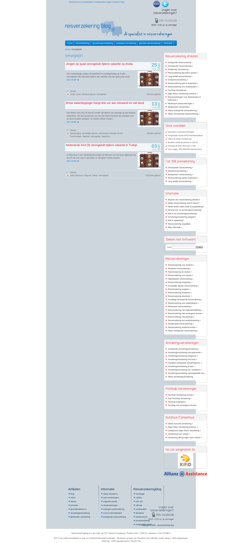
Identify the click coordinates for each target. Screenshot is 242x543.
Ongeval (87, 175)
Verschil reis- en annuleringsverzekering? (185, 210)
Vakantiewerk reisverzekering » (181, 279)
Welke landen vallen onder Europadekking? (186, 207)
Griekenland (104, 133)
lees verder (72, 80)
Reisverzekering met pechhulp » (181, 317)
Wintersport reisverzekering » (180, 306)
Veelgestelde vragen (103, 2)
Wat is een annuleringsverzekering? (182, 214)
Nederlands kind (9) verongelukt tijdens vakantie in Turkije (101, 145)
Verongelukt (101, 94)
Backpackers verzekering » (179, 107)
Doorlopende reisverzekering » (180, 66)
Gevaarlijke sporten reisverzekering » (183, 286)
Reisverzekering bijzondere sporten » (183, 73)
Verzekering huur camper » (179, 434)
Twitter (165, 4)
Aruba (72, 94)
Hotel (72, 175)
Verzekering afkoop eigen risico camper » (185, 437)
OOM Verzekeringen (111, 498)
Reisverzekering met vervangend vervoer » (185, 313)
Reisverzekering (82, 43)
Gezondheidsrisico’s (79, 509)
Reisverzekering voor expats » (180, 275)
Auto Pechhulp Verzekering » (180, 398)
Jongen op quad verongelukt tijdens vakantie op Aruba (99, 63)
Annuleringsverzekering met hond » (182, 359)
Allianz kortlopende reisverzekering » (183, 110)
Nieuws (73, 91)
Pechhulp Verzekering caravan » (181, 395)
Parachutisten (75, 136)
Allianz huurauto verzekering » (180, 424)
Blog (122, 2)
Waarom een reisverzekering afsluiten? (184, 200)
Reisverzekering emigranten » (180, 282)
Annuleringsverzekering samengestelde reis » (186, 373)
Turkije (95, 175)
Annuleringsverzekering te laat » (181, 366)
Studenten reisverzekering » (179, 268)
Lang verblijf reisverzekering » (180, 76)
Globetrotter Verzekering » (178, 69)
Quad (78, 94)
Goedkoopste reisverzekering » (181, 324)
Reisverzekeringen (110, 505)
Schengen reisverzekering (113, 509)
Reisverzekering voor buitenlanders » (183, 87)
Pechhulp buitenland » (177, 402)
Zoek (169, 247)
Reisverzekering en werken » (180, 272)
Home (70, 43)
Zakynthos (105, 136)
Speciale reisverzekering (149, 43)
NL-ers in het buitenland (112, 513)
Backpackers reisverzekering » (180, 174)
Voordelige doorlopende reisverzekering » (185, 300)
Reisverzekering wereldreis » (180, 296)
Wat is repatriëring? (176, 220)
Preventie (74, 505)
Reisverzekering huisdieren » (180, 293)
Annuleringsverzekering (102, 43)
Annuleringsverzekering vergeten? (182, 217)
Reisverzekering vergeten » (179, 289)
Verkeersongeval (88, 94)
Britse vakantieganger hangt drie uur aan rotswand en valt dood (105, 102)
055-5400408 (165, 515)
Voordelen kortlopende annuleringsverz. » (185, 363)
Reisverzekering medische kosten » (182, 327)
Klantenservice (75, 2)
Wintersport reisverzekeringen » (181, 103)
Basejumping (75, 133)
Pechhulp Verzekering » (177, 90)
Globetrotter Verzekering (80, 517)
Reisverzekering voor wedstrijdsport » (183, 303)
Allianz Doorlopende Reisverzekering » (184, 114)
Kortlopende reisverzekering (114, 517)
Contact (116, 2)
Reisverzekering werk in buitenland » (183, 83)
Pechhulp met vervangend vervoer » (183, 405)
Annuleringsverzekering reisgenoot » (183, 356)
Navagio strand (116, 133)
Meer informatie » (175, 227)
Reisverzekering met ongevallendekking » (185, 310)
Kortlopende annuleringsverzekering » (183, 349)
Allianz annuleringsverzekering (180, 377)
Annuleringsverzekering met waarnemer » (185, 352)
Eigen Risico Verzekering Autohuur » (183, 94)
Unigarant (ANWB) (110, 501)
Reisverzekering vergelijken (179, 224)
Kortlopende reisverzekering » (180, 62)
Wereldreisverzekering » (178, 171)
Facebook (156, 4)
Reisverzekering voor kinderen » (181, 265)
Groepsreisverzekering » (178, 80)
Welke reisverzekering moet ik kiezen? (184, 203)
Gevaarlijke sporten (90, 133)
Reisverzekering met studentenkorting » (184, 320)
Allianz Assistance (110, 494)
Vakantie (86, 136)
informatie (168, 43)
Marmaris (79, 175)
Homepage (140, 494)
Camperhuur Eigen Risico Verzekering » (184, 431)
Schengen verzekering (126, 43)
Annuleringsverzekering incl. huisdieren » (185, 370)
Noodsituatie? (87, 2)
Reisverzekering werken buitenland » (183, 178)
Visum (73, 498)
